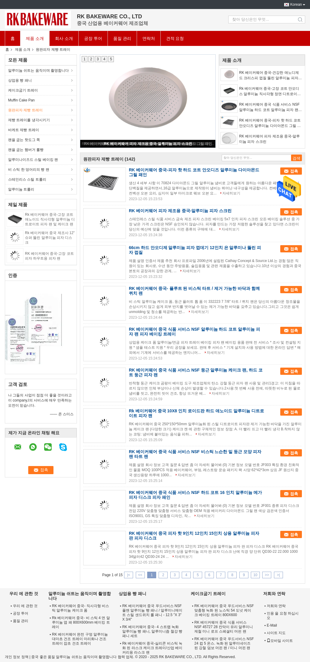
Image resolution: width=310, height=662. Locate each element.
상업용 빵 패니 (20, 80)
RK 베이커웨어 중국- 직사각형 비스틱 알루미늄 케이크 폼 (80, 608)
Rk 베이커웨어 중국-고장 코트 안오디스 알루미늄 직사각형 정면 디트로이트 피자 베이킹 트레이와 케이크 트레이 (270, 91)
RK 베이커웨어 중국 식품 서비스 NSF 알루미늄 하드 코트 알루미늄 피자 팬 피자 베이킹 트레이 (269, 107)
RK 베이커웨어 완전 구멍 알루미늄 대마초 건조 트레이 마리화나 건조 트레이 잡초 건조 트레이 (80, 638)
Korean (296, 4)
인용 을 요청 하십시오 (283, 615)
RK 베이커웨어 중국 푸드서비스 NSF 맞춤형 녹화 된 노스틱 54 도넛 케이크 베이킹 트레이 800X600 (224, 610)
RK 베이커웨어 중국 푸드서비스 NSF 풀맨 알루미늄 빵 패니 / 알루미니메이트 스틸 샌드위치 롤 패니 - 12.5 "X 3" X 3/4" (152, 612)
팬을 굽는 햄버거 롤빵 (26, 150)
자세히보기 (231, 193)
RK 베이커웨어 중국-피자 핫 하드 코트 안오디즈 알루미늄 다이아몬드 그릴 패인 (270, 123)
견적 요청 (175, 38)
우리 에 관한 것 (25, 606)
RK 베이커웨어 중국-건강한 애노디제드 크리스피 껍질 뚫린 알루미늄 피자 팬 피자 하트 (269, 76)
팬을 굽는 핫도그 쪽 (24, 140)
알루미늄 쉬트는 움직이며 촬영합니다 (38, 70)
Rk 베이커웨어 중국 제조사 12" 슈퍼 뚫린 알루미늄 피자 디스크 (50, 238)
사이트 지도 (276, 633)
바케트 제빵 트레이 (23, 130)
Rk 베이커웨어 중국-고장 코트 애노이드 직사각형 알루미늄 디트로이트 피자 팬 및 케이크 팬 (50, 219)
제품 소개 (35, 38)
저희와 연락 (276, 606)
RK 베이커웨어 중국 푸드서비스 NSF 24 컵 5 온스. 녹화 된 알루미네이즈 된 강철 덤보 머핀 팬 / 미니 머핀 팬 (224, 643)
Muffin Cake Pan (21, 100)
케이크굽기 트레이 (23, 90)
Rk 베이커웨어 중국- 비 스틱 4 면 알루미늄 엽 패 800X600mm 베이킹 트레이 (81, 622)
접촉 (294, 171)
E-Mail (272, 625)
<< (140, 575)
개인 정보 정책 (17, 657)
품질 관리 (122, 38)
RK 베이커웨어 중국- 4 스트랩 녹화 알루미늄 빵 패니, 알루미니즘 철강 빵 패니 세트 (152, 631)
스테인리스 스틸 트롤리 (27, 179)
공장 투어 (93, 38)
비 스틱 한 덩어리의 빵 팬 (28, 169)
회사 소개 (64, 38)
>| (278, 575)
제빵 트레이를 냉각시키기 (29, 120)
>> (267, 575)
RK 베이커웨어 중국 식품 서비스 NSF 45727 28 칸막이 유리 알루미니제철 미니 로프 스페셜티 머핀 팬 (223, 626)
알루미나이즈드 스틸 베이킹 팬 (33, 160)
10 (255, 575)
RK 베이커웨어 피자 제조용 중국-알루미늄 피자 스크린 (148, 144)
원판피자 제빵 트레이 (25, 110)
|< (128, 575)
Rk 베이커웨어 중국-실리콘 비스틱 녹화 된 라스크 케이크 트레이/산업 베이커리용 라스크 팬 (152, 647)
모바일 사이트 (280, 641)
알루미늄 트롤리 (21, 189)
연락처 (148, 38)
